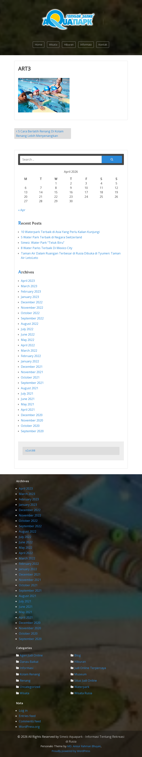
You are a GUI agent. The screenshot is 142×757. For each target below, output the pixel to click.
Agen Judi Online (31, 655)
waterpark (81, 687)
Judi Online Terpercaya (90, 668)
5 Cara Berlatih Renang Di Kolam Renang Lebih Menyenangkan (39, 133)
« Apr (21, 210)
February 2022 (31, 356)
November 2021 (32, 372)
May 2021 (27, 404)
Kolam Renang (30, 674)
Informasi (86, 44)
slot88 (30, 450)
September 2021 (32, 383)
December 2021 (32, 367)
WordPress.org (29, 727)
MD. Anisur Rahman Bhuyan (84, 746)
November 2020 (32, 420)
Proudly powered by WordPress (71, 751)
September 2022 (32, 318)
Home (38, 44)
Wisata (53, 44)
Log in (23, 710)
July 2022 (27, 329)
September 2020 (32, 431)
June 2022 (28, 334)
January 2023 (30, 297)
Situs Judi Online (85, 680)
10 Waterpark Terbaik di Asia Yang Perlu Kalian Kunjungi (60, 232)
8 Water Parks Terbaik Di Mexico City (46, 248)
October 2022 (30, 313)
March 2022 (29, 351)
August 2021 (29, 388)
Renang (25, 680)
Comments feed (30, 721)
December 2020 (32, 415)
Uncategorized (30, 687)
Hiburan (69, 44)
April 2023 (28, 281)
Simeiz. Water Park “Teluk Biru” (42, 243)
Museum (80, 674)
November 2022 (32, 308)
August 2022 (29, 324)
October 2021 (30, 377)
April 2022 (28, 345)
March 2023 (29, 286)
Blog (77, 655)
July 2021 (27, 393)
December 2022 (32, 302)
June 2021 (28, 399)
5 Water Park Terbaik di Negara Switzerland (51, 237)
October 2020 (30, 426)
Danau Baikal (29, 662)
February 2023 (31, 291)
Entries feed (27, 716)
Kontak (102, 44)
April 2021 (28, 410)
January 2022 (30, 361)
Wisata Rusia (83, 693)
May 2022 (27, 340)
